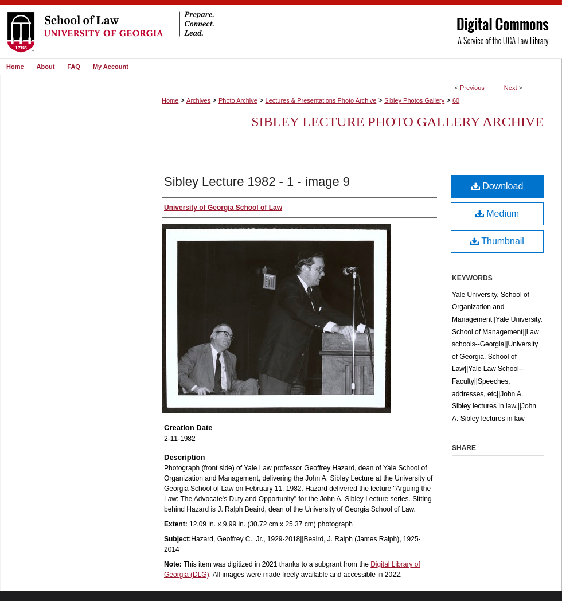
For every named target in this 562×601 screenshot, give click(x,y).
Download (497, 186)
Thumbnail (497, 241)
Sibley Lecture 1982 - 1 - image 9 (257, 181)
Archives (198, 100)
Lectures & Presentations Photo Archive (321, 100)
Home (170, 100)
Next (510, 87)
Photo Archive (237, 100)
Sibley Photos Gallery (414, 100)
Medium (497, 213)
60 (455, 100)
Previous (472, 87)
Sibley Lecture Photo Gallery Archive (397, 121)
